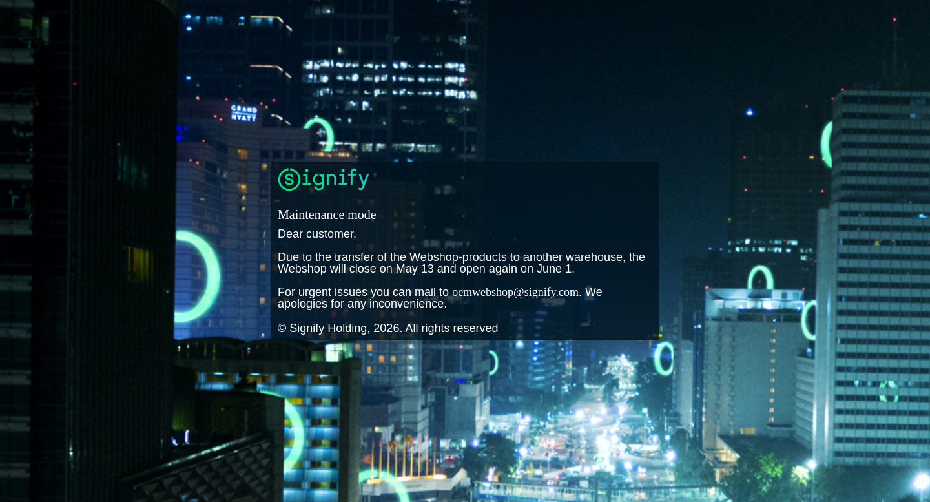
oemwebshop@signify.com (515, 292)
